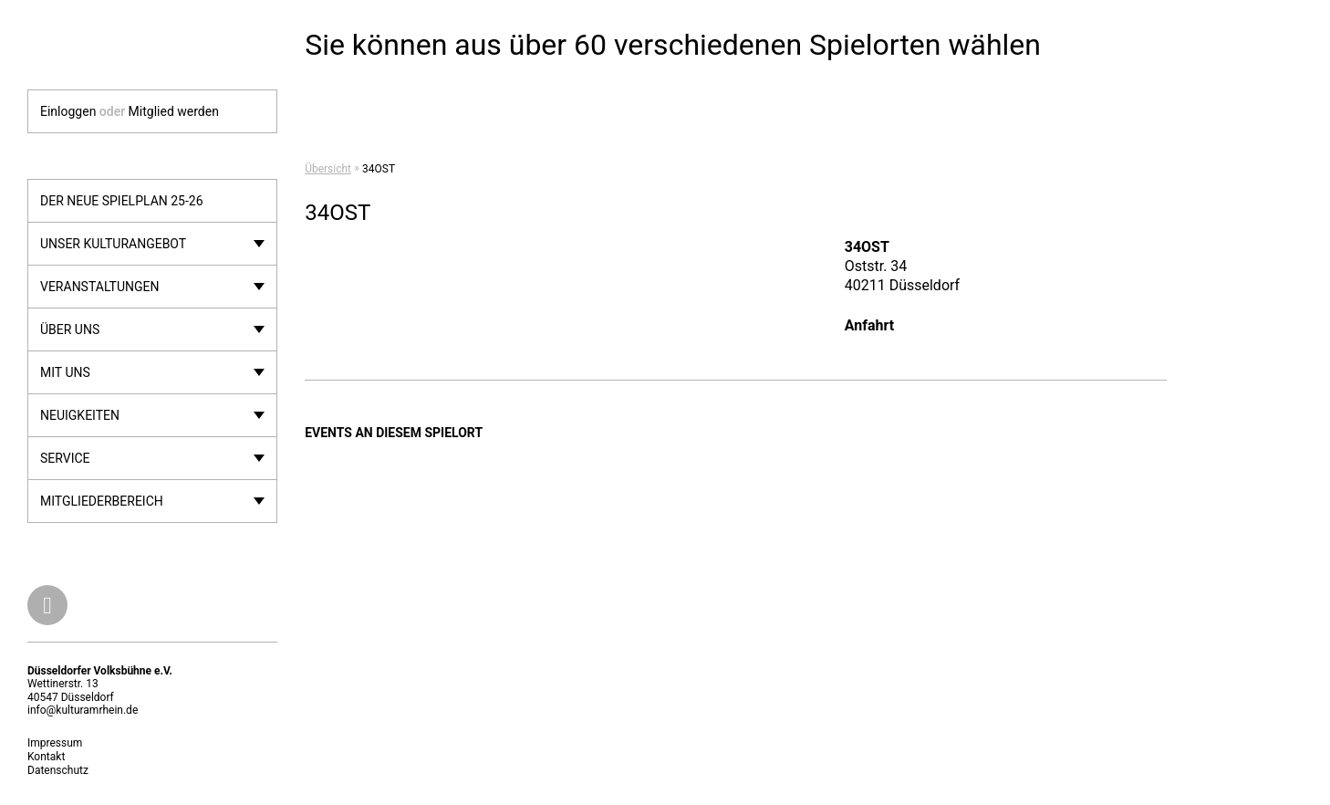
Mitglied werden (174, 111)
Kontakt (46, 756)
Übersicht (328, 168)
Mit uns (65, 372)
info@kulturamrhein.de (82, 710)
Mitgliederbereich (101, 501)
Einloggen (68, 111)
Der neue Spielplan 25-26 (121, 200)
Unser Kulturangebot (113, 243)
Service (65, 458)
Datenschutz (57, 770)
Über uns (69, 329)
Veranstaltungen (99, 286)
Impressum (54, 743)
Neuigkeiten (79, 415)
